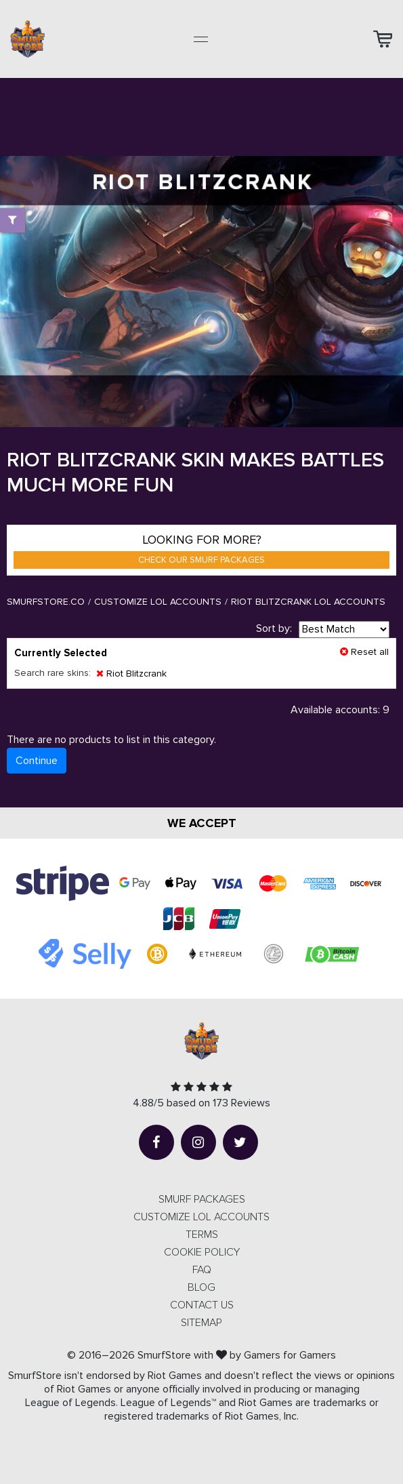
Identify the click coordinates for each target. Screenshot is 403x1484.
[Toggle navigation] (201, 39)
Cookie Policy (202, 1252)
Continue (37, 760)
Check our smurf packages (201, 560)
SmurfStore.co (46, 601)
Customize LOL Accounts (157, 601)
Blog (201, 1287)
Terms (202, 1234)
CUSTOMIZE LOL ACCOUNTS (201, 1216)
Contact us (202, 1305)
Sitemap (201, 1322)
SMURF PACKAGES (201, 1199)
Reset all (364, 652)
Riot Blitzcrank (131, 673)
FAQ (201, 1269)
